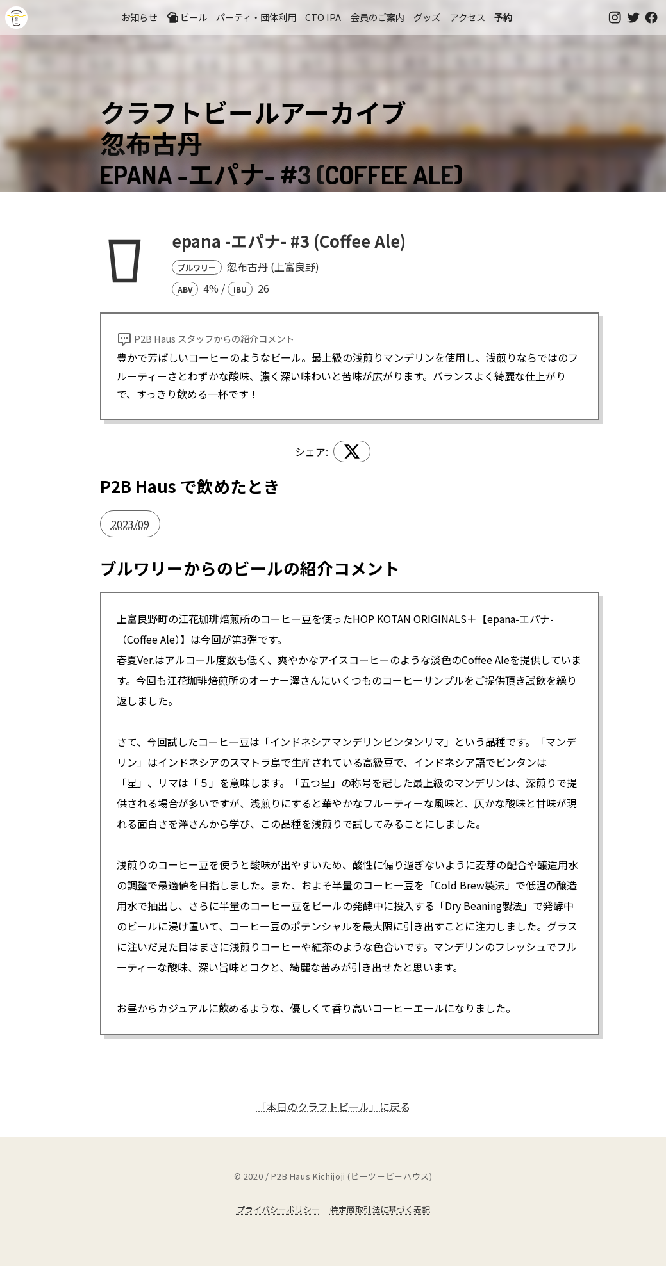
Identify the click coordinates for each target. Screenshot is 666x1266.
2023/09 (130, 524)
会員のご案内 (377, 17)
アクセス (467, 17)
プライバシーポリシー (278, 1209)
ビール (186, 17)
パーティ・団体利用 (256, 17)
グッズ (426, 17)
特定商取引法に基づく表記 (380, 1209)
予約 (503, 17)
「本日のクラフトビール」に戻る (333, 1106)
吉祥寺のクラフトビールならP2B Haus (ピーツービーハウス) (16, 17)
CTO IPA (323, 17)
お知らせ (139, 17)
